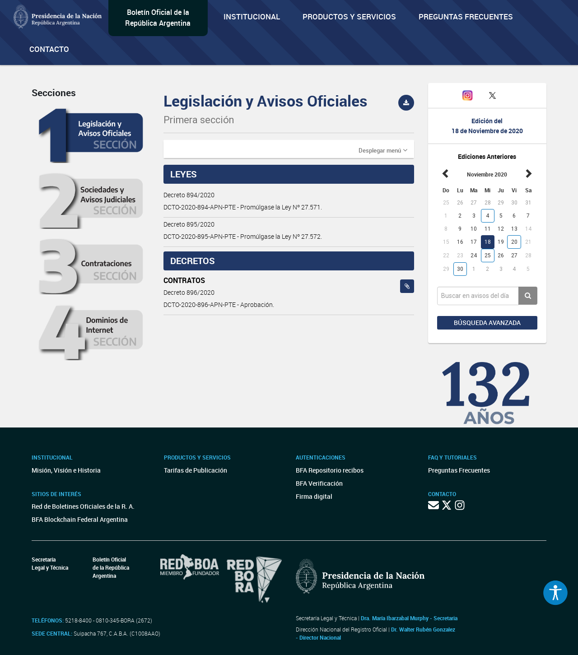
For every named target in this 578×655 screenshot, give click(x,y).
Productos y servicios (349, 16)
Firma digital (314, 496)
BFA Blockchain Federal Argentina (80, 519)
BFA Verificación (319, 483)
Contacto (49, 49)
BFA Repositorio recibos (330, 470)
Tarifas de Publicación (195, 470)
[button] (383, 149)
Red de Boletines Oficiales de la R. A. (83, 506)
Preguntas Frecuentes (466, 16)
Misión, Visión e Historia (66, 470)
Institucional (252, 16)
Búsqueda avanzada (487, 322)
